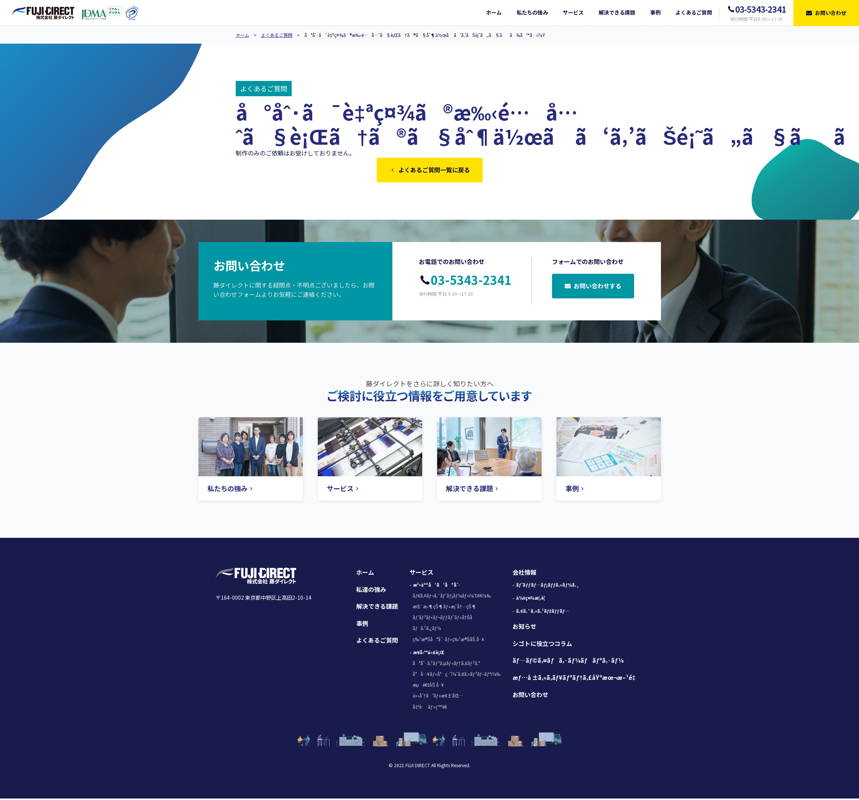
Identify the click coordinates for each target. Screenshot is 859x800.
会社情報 (524, 573)
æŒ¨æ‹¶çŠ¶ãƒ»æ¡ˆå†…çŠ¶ (444, 608)
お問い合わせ (530, 695)
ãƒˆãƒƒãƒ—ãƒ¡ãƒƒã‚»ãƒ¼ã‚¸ (547, 586)
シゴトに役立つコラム (542, 644)
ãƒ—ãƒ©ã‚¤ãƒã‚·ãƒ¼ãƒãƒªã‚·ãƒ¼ (568, 661)
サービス (421, 573)
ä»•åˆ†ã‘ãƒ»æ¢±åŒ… (438, 697)
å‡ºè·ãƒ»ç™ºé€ (431, 708)
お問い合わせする (593, 287)
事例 (362, 624)
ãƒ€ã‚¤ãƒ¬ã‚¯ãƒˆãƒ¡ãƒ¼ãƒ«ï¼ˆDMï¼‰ (452, 597)
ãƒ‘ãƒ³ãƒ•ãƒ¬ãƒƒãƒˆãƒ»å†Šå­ (444, 618)
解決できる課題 (377, 607)
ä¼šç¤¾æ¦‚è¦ (532, 599)
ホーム (242, 35)
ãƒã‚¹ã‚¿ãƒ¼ (427, 629)
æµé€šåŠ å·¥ (428, 686)
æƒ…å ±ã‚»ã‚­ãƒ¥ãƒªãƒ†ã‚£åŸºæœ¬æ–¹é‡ (575, 678)
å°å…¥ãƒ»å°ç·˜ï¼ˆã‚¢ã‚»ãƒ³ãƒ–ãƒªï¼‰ (457, 675)
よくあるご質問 (276, 35)
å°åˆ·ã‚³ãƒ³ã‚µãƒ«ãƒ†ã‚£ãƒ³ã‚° (446, 664)
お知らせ (524, 627)
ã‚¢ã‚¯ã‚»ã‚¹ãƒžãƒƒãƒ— (543, 612)
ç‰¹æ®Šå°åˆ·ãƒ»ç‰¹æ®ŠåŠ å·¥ (448, 640)
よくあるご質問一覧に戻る (429, 170)
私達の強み (371, 590)
